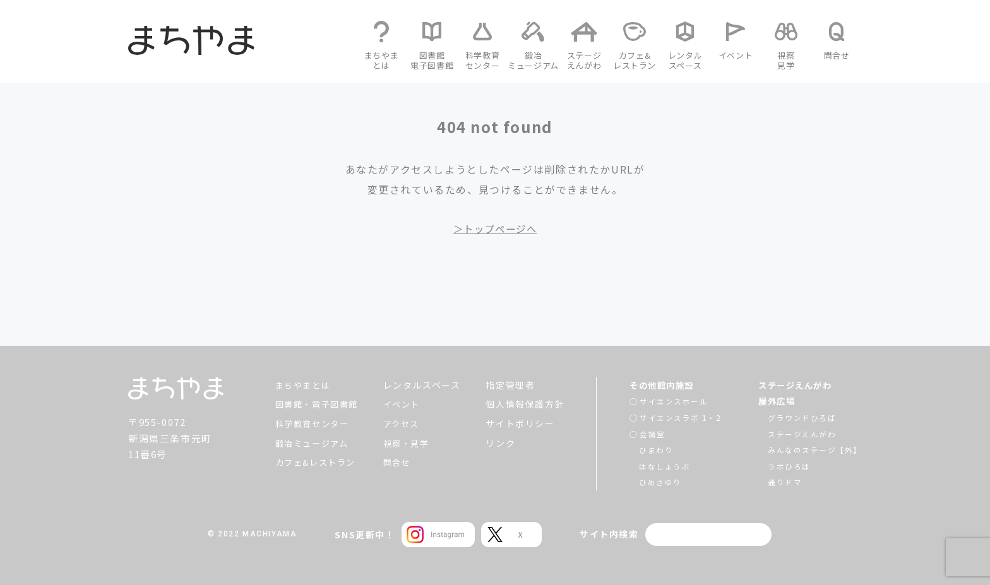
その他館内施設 (662, 385)
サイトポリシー (522, 423)
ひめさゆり (658, 481)
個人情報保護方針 (527, 404)
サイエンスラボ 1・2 (679, 417)
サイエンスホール (672, 401)
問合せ (400, 462)
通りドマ (784, 481)
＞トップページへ (495, 228)
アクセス (404, 423)
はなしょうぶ (663, 466)
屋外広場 (777, 400)
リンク (503, 443)
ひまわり (654, 449)
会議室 (651, 433)
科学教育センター (310, 423)
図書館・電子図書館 (315, 404)
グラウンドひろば (801, 417)
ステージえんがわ (797, 385)
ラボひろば (788, 466)
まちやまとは (300, 385)
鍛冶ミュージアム (310, 443)
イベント (404, 404)
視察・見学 (409, 443)
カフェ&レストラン (314, 462)
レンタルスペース (424, 385)
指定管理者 (512, 385)
